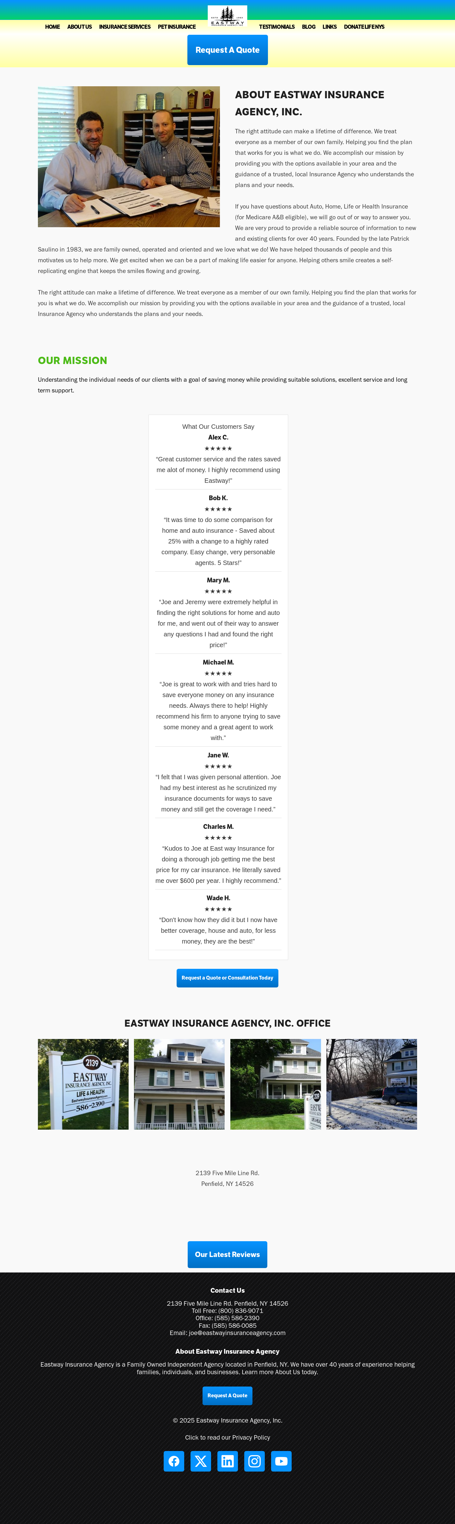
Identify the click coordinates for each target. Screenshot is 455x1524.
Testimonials (276, 27)
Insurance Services (124, 27)
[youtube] (281, 1461)
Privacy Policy (251, 1437)
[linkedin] (227, 1461)
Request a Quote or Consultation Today (227, 978)
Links (330, 27)
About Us (79, 27)
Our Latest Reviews (227, 1254)
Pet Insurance (177, 27)
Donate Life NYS (364, 27)
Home (52, 27)
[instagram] (254, 1461)
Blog (308, 27)
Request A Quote (228, 50)
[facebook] (174, 1461)
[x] (201, 1461)
